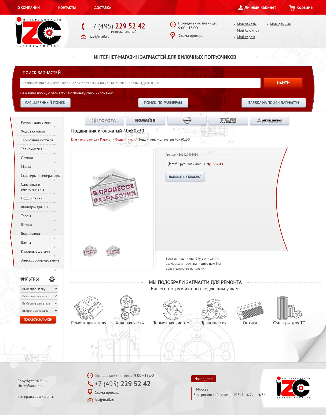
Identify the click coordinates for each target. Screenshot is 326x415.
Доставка (102, 7)
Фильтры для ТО (34, 207)
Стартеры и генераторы (40, 175)
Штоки (26, 224)
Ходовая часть (33, 131)
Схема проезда (191, 35)
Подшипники (32, 198)
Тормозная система (37, 140)
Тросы (26, 215)
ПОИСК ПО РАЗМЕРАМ (163, 102)
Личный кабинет (257, 7)
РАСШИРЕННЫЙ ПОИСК (45, 102)
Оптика (27, 157)
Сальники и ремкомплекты (33, 187)
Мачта (26, 166)
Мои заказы (247, 24)
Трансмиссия (31, 148)
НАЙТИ (283, 82)
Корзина (301, 7)
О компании (28, 7)
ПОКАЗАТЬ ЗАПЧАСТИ (38, 319)
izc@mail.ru (99, 36)
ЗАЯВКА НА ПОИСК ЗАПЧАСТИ (273, 102)
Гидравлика (30, 233)
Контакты (67, 7)
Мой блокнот (248, 30)
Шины (26, 242)
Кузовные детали (35, 251)
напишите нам (204, 263)
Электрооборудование (40, 260)
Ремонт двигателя (36, 122)
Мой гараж (246, 36)
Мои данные (280, 24)
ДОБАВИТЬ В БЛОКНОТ (185, 177)
